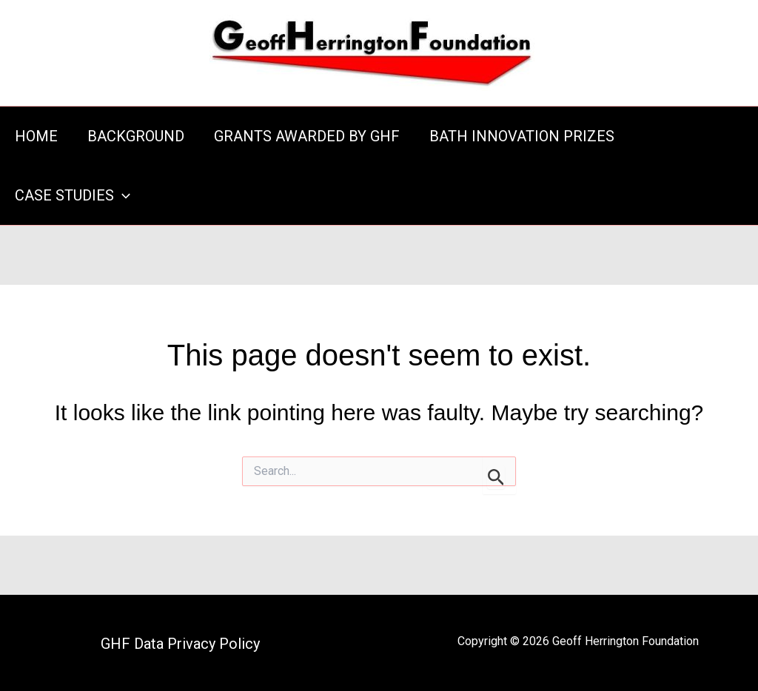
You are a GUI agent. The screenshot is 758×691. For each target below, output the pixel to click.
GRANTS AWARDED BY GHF (307, 136)
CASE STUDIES (72, 195)
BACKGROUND (135, 136)
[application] (122, 195)
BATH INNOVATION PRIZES (521, 136)
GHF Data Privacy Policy (180, 644)
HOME (36, 136)
